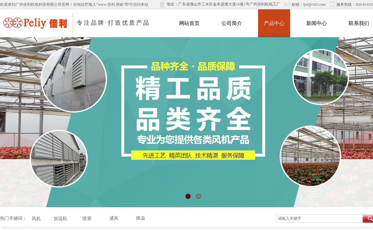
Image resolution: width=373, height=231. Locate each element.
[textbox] (319, 218)
